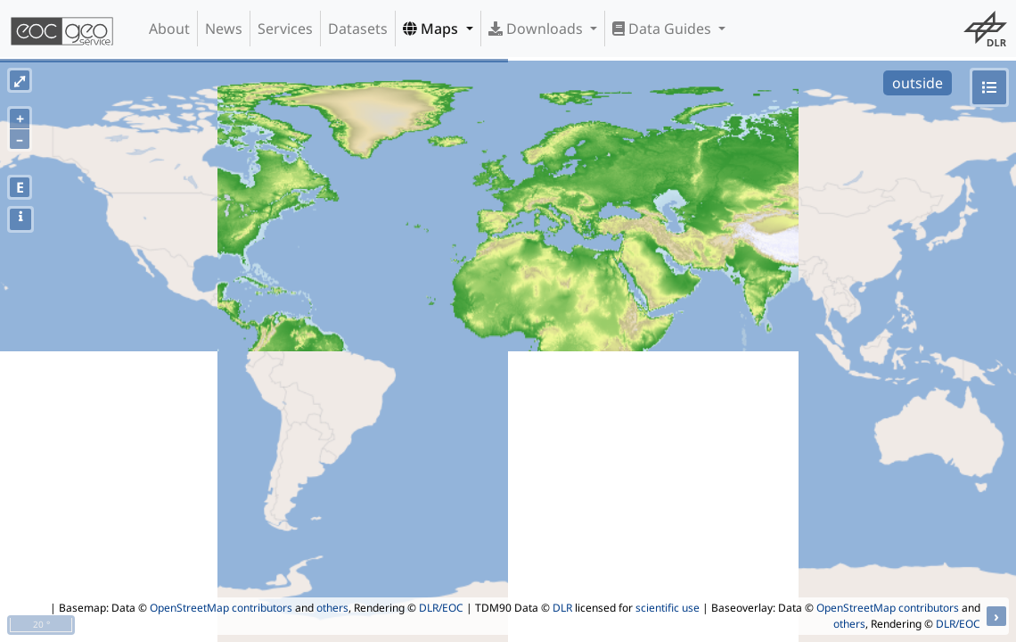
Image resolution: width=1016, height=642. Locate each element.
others (332, 607)
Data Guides (663, 28)
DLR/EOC (441, 607)
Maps (432, 28)
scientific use (667, 607)
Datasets (358, 28)
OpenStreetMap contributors (221, 607)
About (169, 28)
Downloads (537, 28)
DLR (562, 607)
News (223, 28)
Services (285, 28)
